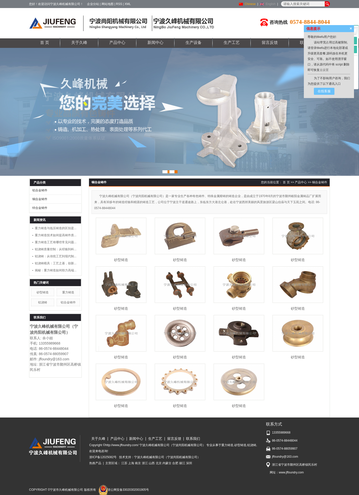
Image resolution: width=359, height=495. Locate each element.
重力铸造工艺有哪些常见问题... (55, 242)
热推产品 (95, 463)
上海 (131, 463)
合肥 (175, 463)
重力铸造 (68, 292)
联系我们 (193, 439)
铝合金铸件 (39, 190)
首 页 (44, 42)
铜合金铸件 (39, 199)
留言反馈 (270, 42)
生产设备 (194, 42)
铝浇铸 (42, 302)
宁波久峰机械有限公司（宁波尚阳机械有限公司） (167, 457)
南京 (138, 463)
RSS (119, 4)
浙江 (145, 463)
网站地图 (108, 4)
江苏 (124, 463)
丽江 (182, 463)
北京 (159, 463)
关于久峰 (79, 42)
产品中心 (117, 42)
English (271, 4)
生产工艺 (232, 42)
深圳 (189, 463)
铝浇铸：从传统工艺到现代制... (55, 256)
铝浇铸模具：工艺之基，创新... (55, 263)
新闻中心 (155, 42)
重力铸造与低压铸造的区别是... (55, 228)
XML (128, 4)
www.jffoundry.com (291, 472)
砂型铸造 (43, 292)
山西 (152, 463)
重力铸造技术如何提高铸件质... (55, 235)
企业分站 (93, 4)
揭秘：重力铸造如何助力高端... (55, 270)
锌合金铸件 (39, 208)
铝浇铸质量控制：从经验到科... (55, 249)
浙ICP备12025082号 (103, 457)
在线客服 (324, 91)
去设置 (324, 70)
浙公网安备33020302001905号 (124, 489)
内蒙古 (166, 463)
